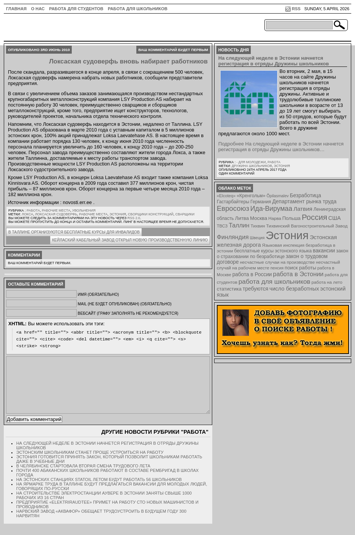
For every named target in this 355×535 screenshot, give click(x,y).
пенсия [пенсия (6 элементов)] (277, 268)
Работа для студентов (76, 8)
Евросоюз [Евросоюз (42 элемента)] (233, 208)
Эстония (118, 214)
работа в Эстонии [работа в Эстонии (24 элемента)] (298, 274)
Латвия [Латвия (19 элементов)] (302, 209)
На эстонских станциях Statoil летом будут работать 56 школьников (99, 491)
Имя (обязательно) (98, 294)
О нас (38, 8)
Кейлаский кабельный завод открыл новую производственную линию (130, 240)
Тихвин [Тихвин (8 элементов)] (258, 225)
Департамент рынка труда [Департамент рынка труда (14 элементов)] (304, 201)
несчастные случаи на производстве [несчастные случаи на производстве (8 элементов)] (277, 262)
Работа (33, 210)
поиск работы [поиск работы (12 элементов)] (300, 268)
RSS (296, 8)
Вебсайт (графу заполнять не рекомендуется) (128, 313)
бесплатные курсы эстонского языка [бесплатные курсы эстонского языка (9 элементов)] (273, 251)
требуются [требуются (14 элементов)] (256, 289)
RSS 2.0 (133, 218)
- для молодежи (251, 162)
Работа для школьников (138, 8)
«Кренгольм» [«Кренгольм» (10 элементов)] (251, 195)
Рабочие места (56, 210)
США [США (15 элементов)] (334, 218)
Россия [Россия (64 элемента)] (314, 217)
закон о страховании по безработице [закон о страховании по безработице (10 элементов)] (282, 253)
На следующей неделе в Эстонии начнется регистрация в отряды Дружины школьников (273, 60)
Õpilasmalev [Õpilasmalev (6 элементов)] (278, 195)
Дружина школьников (252, 166)
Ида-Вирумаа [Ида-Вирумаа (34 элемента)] (271, 208)
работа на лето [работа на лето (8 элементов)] (327, 282)
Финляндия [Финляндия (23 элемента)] (232, 236)
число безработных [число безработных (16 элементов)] (294, 289)
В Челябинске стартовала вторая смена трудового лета (83, 477)
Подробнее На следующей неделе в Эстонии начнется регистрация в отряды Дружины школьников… (281, 146)
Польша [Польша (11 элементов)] (291, 218)
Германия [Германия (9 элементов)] (260, 201)
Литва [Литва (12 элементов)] (242, 218)
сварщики (184, 214)
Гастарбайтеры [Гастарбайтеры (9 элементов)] (233, 201)
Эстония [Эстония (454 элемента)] (287, 235)
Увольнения (84, 210)
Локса (27, 214)
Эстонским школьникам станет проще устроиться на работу (90, 463)
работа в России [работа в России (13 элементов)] (252, 274)
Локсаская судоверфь (56, 214)
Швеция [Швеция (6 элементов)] (257, 237)
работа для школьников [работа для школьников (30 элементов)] (274, 281)
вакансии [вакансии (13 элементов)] (324, 251)
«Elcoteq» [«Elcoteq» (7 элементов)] (226, 195)
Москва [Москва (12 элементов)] (258, 218)
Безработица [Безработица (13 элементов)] (305, 195)
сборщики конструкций (151, 214)
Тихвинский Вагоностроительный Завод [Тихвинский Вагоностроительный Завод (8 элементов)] (307, 225)
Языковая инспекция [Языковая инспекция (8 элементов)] (283, 245)
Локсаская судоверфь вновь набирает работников (128, 61)
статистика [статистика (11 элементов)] (229, 289)
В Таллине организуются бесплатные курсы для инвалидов (74, 232)
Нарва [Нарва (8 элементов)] (274, 218)
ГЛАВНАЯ (16, 8)
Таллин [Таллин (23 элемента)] (239, 225)
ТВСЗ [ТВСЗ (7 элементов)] (222, 226)
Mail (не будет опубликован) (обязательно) (124, 304)
